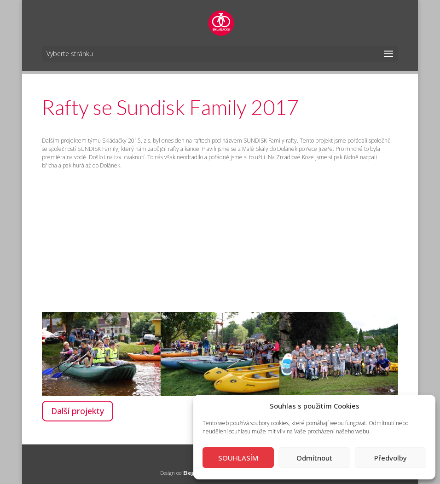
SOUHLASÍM (238, 457)
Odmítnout (314, 457)
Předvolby (390, 457)
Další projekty (77, 410)
